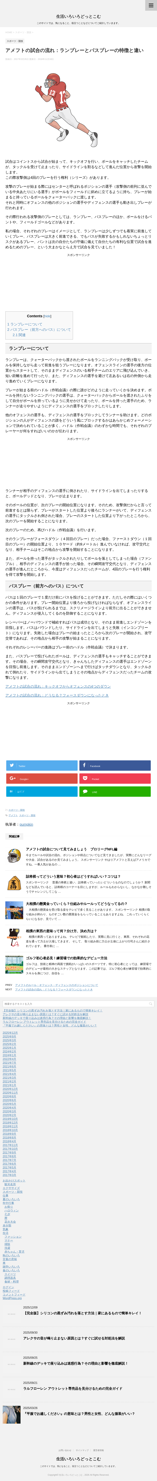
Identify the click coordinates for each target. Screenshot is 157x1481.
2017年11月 (10, 1145)
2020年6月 (9, 1100)
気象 (5, 1229)
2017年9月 (9, 1152)
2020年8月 (9, 1096)
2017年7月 (9, 1160)
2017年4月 (9, 1171)
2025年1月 (9, 1047)
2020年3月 (9, 1111)
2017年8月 (9, 1156)
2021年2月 (9, 1081)
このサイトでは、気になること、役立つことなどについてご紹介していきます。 (78, 1466)
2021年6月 (9, 1066)
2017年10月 (10, 1148)
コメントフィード (14, 1294)
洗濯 (7, 1247)
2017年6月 (9, 1163)
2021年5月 (9, 1070)
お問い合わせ (65, 1450)
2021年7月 (9, 1062)
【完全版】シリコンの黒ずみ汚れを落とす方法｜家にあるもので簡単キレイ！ (53, 1010)
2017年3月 (9, 1175)
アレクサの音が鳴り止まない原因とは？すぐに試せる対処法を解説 (45, 1014)
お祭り (8, 1206)
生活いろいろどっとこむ (78, 16)
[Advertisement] (78, 279)
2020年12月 (10, 1088)
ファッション (13, 1236)
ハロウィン (11, 1210)
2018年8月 (9, 1137)
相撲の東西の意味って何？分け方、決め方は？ (61, 931)
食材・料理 (11, 1281)
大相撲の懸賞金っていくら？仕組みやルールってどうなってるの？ (77, 904)
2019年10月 (10, 1118)
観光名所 (10, 1184)
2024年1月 (9, 1055)
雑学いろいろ (11, 1266)
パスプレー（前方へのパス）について (39, 330)
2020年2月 (9, 1115)
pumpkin (26, 824)
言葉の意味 (10, 1259)
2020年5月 (9, 1103)
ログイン (8, 1287)
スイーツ (10, 1274)
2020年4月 (9, 1107)
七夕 (7, 1214)
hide (47, 316)
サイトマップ (82, 1450)
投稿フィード (11, 1290)
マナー (8, 1240)
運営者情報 (98, 1450)
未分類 (7, 1225)
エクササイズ (11, 1188)
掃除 (7, 1244)
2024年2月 (9, 1051)
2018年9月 (9, 1133)
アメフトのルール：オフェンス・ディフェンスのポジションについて (56, 985)
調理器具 (10, 1277)
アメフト (13, 815)
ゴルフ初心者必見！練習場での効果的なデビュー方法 (66, 958)
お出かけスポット (14, 1180)
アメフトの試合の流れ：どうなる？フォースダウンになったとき (57, 695)
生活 (5, 1232)
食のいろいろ (11, 1270)
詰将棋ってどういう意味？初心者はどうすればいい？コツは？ (73, 876)
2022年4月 (9, 1059)
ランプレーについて (24, 324)
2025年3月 (9, 1040)
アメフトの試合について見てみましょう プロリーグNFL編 (71, 849)
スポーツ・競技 (17, 810)
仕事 (5, 1195)
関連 (19, 335)
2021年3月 (9, 1077)
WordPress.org (12, 1298)
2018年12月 (10, 1122)
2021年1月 (9, 1085)
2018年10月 (10, 1130)
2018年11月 (10, 1126)
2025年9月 (9, 1036)
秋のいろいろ (11, 1255)
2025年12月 (10, 1032)
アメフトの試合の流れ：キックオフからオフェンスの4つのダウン (58, 686)
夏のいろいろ (11, 1199)
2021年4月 (9, 1074)
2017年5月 (9, 1167)
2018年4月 (9, 1141)
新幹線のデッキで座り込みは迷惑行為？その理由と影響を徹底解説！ (47, 1018)
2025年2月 (9, 1044)
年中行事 (8, 1203)
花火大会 (10, 1221)
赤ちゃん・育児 (14, 1251)
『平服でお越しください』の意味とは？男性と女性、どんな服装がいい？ (50, 1025)
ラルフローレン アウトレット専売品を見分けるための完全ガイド (44, 1021)
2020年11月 (10, 1092)
